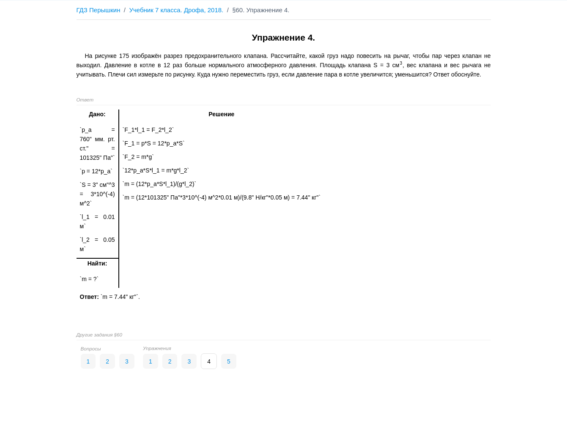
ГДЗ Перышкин (99, 10)
